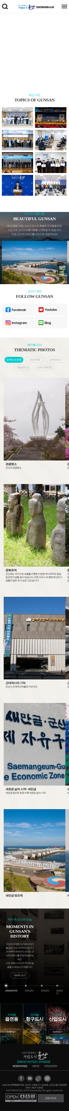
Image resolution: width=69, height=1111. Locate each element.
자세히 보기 (19, 975)
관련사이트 (50, 1098)
